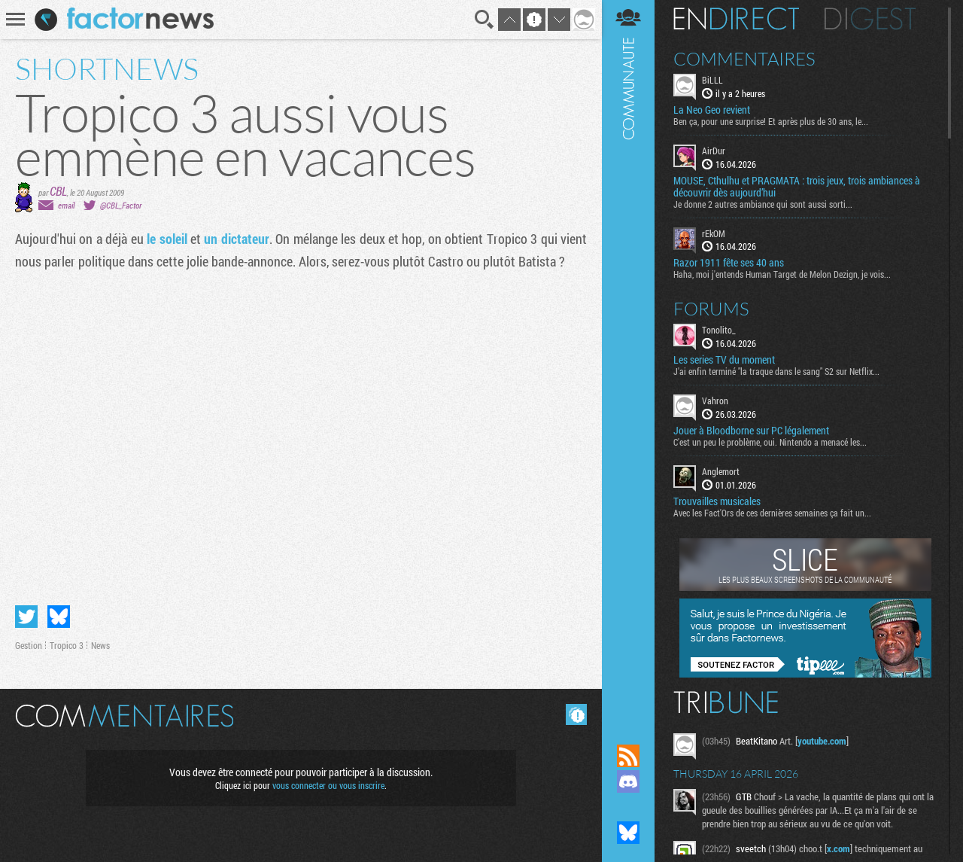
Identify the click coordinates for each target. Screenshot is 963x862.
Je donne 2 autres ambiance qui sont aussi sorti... (762, 204)
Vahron (715, 400)
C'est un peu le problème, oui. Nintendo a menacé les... (770, 442)
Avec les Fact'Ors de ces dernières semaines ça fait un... (772, 513)
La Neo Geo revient (711, 110)
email (66, 205)
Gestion (28, 645)
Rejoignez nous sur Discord (628, 781)
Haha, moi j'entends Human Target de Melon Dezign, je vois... (782, 274)
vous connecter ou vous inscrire (328, 785)
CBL (58, 191)
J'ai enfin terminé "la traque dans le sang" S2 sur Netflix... (776, 371)
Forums (711, 308)
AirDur (713, 151)
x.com (838, 848)
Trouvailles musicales (717, 501)
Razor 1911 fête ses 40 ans (728, 263)
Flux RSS (628, 756)
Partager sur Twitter (26, 616)
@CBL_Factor (120, 205)
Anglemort (721, 471)
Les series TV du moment (724, 360)
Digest (870, 19)
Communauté (628, 357)
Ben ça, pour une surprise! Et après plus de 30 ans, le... (770, 121)
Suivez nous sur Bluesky (628, 832)
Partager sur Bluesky (58, 616)
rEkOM (713, 233)
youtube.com (821, 741)
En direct (736, 19)
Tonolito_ (719, 330)
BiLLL (712, 80)
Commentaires (744, 58)
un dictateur (236, 239)
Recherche (484, 19)
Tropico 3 (67, 645)
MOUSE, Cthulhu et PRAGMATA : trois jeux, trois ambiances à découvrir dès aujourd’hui (796, 187)
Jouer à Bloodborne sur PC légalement (751, 431)
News (100, 645)
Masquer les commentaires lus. (576, 714)
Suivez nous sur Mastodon (628, 807)
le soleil (167, 239)
